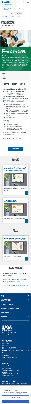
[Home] (1, 9)
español (4, 13)
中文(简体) (5, 16)
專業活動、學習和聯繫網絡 (10, 308)
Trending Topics (7, 304)
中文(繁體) (19, 13)
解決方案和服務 (8, 9)
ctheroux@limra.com (8, 375)
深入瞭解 (5, 132)
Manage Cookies (15, 398)
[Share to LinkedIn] (9, 26)
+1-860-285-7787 (13, 370)
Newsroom (5, 312)
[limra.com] (7, 2)
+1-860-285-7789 (11, 332)
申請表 (4, 78)
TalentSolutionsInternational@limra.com (15, 285)
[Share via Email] (12, 26)
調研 (2, 296)
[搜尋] (24, 2)
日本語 (12, 16)
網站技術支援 (6, 343)
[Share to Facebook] (6, 26)
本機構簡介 (4, 316)
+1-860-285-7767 (11, 348)
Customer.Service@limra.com (11, 335)
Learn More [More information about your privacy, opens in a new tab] (18, 394)
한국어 (19, 16)
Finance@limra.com (11, 357)
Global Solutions (17, 9)
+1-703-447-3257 (13, 373)
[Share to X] (2, 26)
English (11, 13)
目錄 (3, 74)
